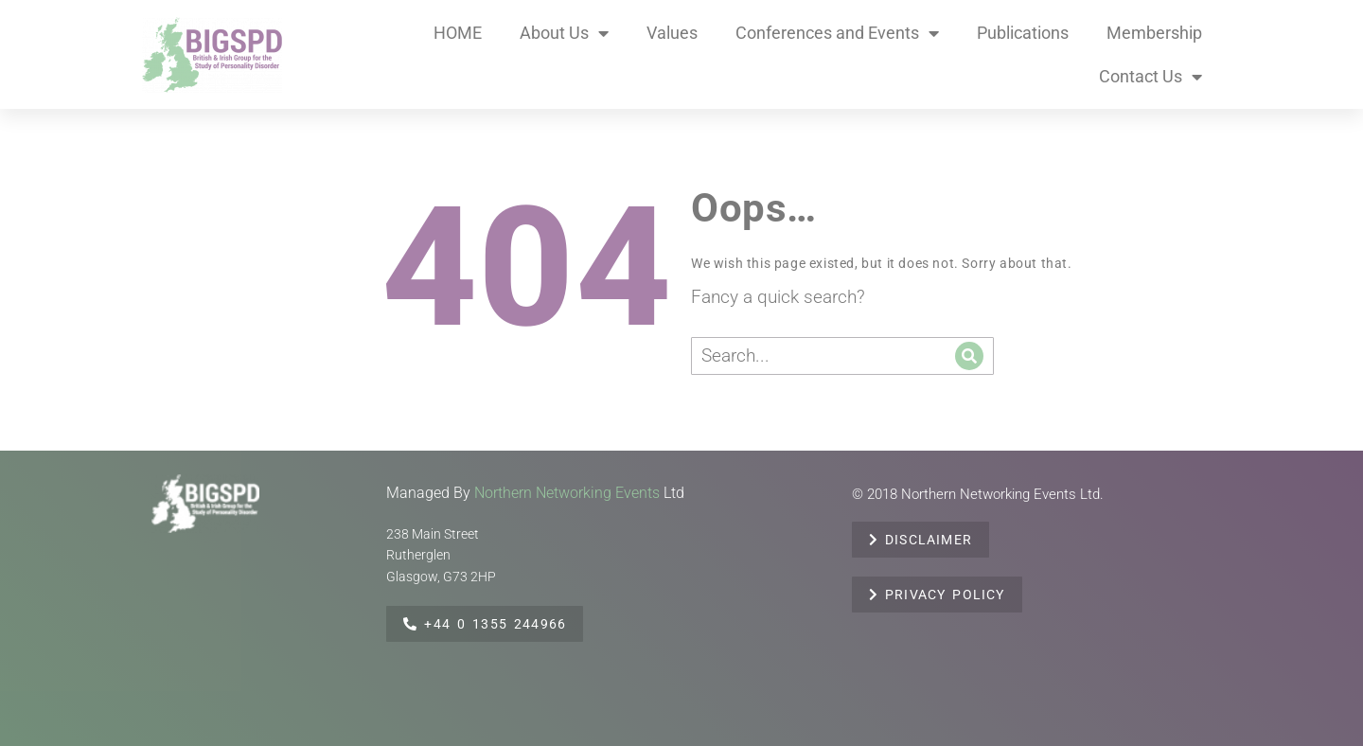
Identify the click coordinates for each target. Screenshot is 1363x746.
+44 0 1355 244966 (484, 623)
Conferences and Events (837, 33)
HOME (458, 33)
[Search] (969, 356)
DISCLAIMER (920, 539)
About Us (564, 33)
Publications (1023, 33)
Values (672, 33)
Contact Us (1150, 77)
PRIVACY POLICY (937, 594)
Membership (1154, 33)
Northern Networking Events (567, 493)
